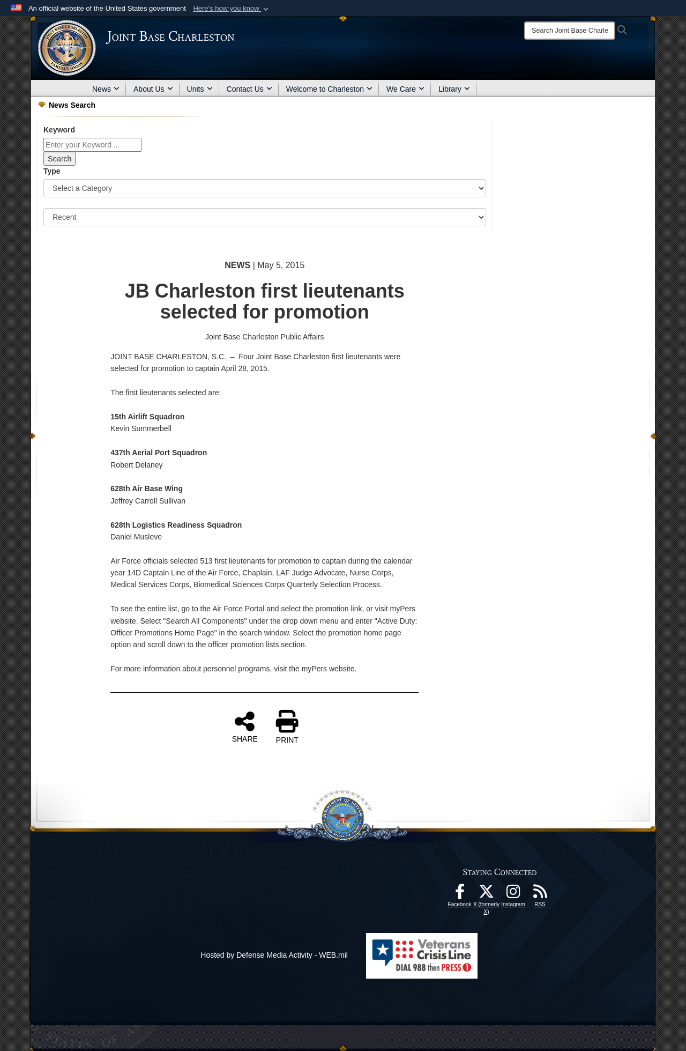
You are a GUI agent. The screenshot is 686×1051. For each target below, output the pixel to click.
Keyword (59, 129)
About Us (153, 89)
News (106, 89)
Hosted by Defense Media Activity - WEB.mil (274, 955)
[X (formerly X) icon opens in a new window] (486, 894)
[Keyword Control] (92, 145)
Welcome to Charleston (329, 89)
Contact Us (249, 89)
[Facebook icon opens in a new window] (459, 894)
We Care (405, 89)
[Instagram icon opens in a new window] (513, 894)
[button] (232, 8)
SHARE (245, 726)
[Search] (569, 30)
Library (454, 89)
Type (52, 171)
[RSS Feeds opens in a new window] (540, 894)
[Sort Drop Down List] (264, 217)
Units (200, 89)
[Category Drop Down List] (264, 188)
